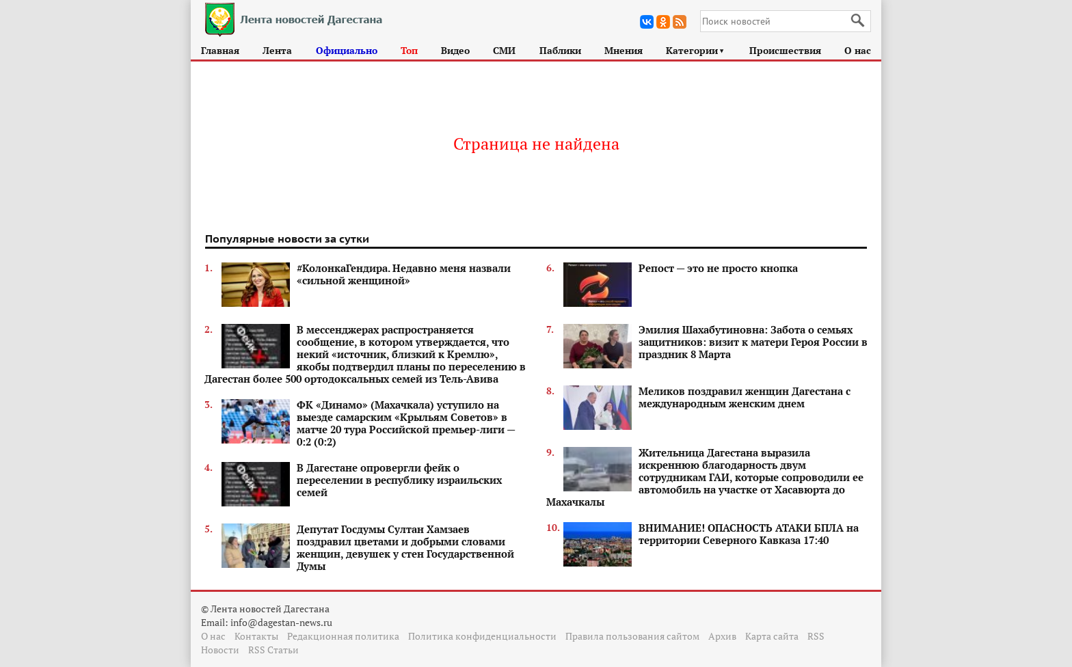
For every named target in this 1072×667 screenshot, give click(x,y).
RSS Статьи (273, 649)
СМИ (504, 50)
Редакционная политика (343, 635)
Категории (695, 50)
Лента (277, 50)
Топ (409, 50)
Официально (346, 50)
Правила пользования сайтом (632, 635)
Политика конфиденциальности (482, 635)
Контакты (256, 635)
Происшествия (785, 50)
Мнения (623, 50)
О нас (857, 50)
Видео (455, 50)
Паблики (560, 50)
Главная (220, 50)
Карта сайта (772, 635)
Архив (722, 635)
